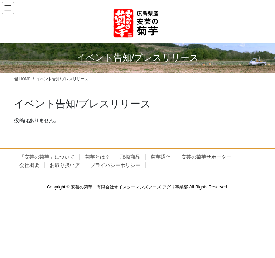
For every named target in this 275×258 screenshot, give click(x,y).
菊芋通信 (161, 157)
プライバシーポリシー (115, 165)
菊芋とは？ (97, 157)
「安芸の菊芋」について (46, 157)
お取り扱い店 (65, 165)
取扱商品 (130, 157)
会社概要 (29, 165)
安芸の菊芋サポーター (206, 157)
